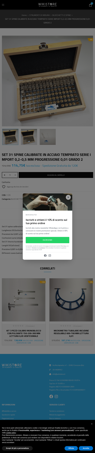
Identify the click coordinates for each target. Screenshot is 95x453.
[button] (92, 424)
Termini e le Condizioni (38, 248)
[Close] (68, 197)
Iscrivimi (47, 240)
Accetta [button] (86, 448)
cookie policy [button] (11, 433)
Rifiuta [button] (71, 448)
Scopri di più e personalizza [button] (17, 448)
